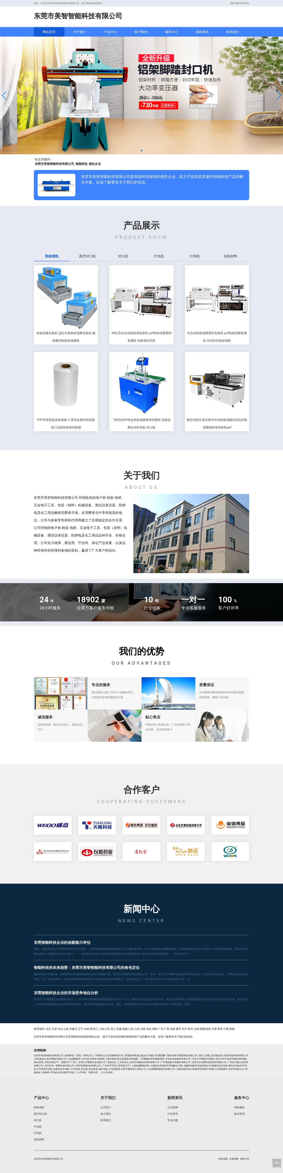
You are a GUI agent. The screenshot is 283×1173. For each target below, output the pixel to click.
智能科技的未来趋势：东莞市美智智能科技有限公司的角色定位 (87, 967)
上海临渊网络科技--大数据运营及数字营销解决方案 (156, 1065)
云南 (196, 1028)
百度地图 (233, 1159)
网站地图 (235, 3)
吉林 (86, 1028)
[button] (4, 95)
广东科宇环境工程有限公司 (116, 1065)
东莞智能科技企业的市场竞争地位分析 (66, 993)
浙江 (113, 1028)
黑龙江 (94, 1028)
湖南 (154, 1028)
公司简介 (106, 1107)
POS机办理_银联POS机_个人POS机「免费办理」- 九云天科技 (81, 1072)
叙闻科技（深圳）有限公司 (78, 1055)
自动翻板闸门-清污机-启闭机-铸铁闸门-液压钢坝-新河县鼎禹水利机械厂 (104, 1059)
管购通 (45, 1072)
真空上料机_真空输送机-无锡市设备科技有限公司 (223, 1055)
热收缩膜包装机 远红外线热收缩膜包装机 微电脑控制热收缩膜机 (65, 336)
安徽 (119, 1028)
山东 (137, 1028)
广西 (166, 1028)
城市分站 (244, 3)
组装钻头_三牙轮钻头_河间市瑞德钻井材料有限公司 (133, 1062)
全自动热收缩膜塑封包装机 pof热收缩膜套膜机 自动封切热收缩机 (217, 336)
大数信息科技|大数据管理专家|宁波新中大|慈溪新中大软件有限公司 (210, 1069)
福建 (125, 1028)
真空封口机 (40, 1113)
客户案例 (141, 32)
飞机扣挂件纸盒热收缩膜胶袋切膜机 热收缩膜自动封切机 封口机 (141, 423)
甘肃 (214, 1028)
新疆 (232, 1028)
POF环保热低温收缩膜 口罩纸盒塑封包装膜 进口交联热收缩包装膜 (66, 423)
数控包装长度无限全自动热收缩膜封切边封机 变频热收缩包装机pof (217, 423)
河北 (60, 1028)
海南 (172, 1028)
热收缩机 (39, 1107)
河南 (142, 1028)
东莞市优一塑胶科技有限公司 (59, 1065)
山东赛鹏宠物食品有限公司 (161, 1069)
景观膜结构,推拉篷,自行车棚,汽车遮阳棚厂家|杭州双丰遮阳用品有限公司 (161, 1055)
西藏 (202, 1028)
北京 (48, 1028)
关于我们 (79, 32)
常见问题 (172, 1120)
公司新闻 (172, 1107)
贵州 (190, 1028)
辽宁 (80, 1028)
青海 (220, 1028)
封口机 (38, 1120)
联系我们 (232, 32)
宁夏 (226, 1028)
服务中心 (171, 32)
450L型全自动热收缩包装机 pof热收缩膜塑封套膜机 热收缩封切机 (141, 336)
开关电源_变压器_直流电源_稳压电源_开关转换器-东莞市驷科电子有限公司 (108, 1069)
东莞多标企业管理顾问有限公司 (51, 1059)
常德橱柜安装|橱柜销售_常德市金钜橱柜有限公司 (165, 1059)
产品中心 (110, 32)
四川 (184, 1028)
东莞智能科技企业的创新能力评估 (62, 942)
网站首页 (49, 32)
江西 (131, 1028)
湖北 (149, 1028)
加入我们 (106, 1113)
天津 (54, 1028)
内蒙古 (73, 1028)
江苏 (107, 1028)
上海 (101, 1028)
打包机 (38, 1126)
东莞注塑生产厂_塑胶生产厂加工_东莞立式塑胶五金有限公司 (75, 1062)
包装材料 (39, 1139)
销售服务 (239, 1107)
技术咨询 (239, 1113)
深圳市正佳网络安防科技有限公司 (209, 1062)
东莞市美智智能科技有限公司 (48, 1055)
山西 (66, 1028)
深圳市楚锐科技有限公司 (88, 1065)
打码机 (38, 1133)
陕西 (208, 1028)
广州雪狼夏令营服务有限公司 (175, 1062)
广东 (160, 1028)
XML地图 (223, 1159)
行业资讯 (172, 1113)
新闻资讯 (202, 32)
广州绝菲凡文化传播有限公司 (108, 1055)
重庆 (178, 1028)
